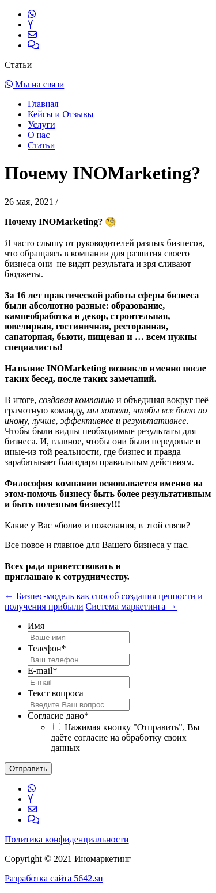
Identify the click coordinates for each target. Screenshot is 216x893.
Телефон (47, 648)
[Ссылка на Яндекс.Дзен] (30, 24)
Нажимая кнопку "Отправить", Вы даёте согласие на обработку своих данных (125, 737)
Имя (36, 626)
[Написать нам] (32, 35)
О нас (39, 135)
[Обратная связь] (33, 45)
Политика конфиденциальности (67, 839)
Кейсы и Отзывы (60, 114)
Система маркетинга (131, 606)
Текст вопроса (56, 693)
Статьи (41, 145)
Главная (43, 104)
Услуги (41, 124)
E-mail (43, 671)
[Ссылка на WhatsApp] (32, 14)
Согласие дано (58, 715)
